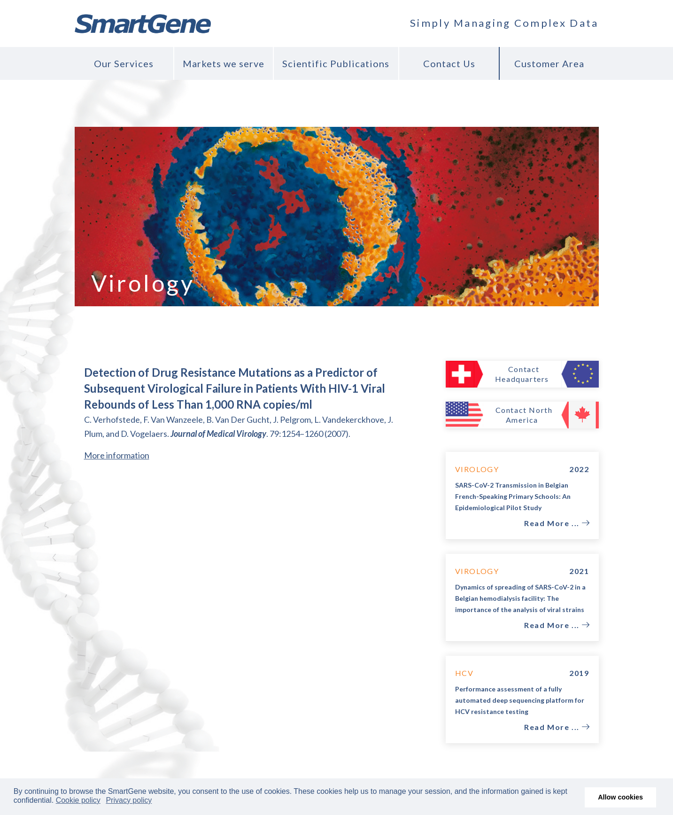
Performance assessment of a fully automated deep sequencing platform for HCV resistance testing (519, 700)
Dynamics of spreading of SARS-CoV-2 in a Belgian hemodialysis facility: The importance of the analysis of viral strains (520, 598)
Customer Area (549, 63)
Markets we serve (223, 63)
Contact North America (524, 414)
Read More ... (552, 523)
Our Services (124, 63)
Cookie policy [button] (78, 800)
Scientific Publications (335, 63)
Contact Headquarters (522, 374)
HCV (464, 672)
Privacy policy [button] (129, 800)
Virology (477, 469)
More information (116, 455)
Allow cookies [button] (620, 797)
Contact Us (449, 63)
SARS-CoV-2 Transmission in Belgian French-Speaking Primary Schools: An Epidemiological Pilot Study (513, 496)
